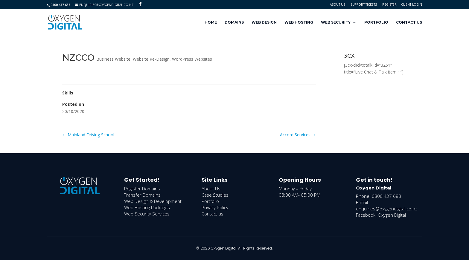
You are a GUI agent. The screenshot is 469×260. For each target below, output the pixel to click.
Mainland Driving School (88, 134)
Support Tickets (364, 5)
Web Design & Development (153, 201)
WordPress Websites (192, 59)
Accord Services (298, 134)
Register (389, 5)
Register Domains (142, 189)
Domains (234, 22)
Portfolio (376, 22)
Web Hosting (298, 22)
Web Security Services (147, 214)
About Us (337, 5)
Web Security (336, 22)
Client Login (411, 5)
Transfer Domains (142, 195)
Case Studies (215, 195)
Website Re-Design (151, 59)
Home (211, 22)
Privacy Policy (215, 207)
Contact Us (409, 22)
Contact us (212, 214)
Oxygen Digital (392, 215)
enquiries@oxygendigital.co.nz (386, 209)
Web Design (264, 22)
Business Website (113, 59)
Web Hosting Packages (147, 207)
